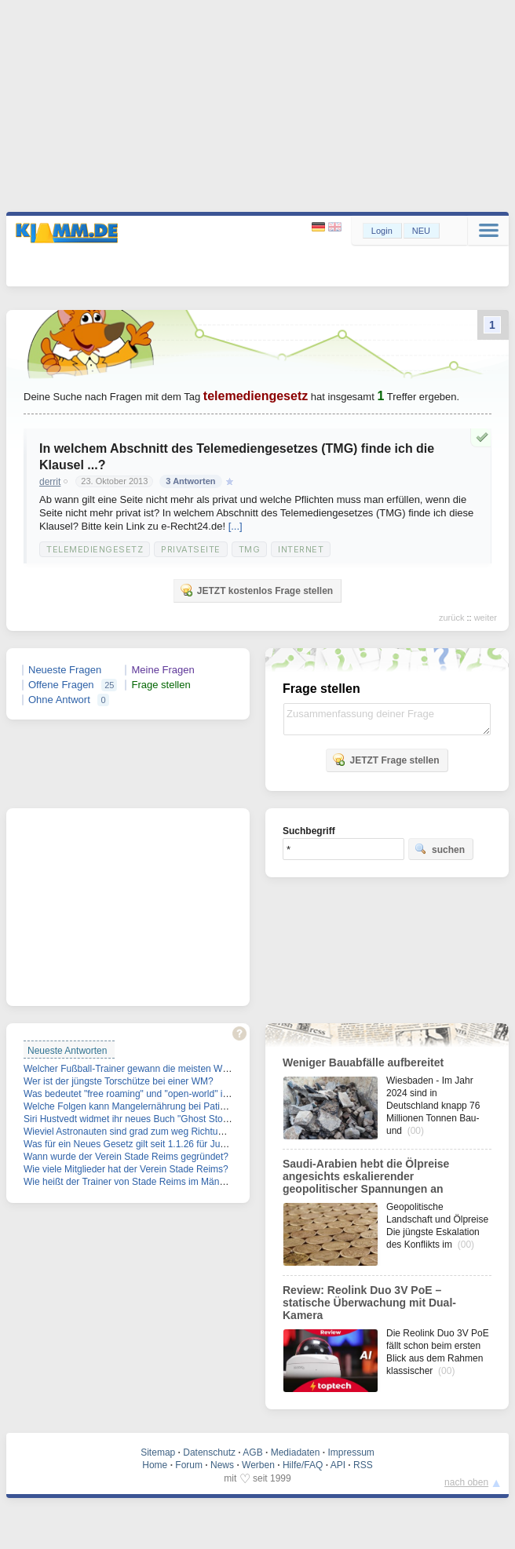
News (222, 1465)
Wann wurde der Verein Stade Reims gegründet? (126, 1156)
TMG (250, 549)
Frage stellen (160, 685)
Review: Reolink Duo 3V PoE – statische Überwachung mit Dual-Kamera (369, 1302)
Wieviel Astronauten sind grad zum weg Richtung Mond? (142, 1131)
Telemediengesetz (94, 549)
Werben (258, 1465)
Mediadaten (295, 1452)
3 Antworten (190, 481)
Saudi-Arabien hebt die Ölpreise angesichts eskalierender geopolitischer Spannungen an (366, 1176)
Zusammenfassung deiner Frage (387, 719)
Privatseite (191, 549)
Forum (189, 1465)
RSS (363, 1465)
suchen (440, 849)
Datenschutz (209, 1452)
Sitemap (158, 1452)
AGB (252, 1452)
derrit (49, 482)
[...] (235, 526)
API (338, 1465)
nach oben (466, 1482)
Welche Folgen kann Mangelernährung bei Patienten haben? (150, 1106)
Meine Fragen (162, 670)
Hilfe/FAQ (303, 1465)
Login (382, 230)
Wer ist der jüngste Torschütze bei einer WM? (119, 1081)
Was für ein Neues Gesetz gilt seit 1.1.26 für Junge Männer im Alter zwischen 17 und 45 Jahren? (225, 1144)
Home (154, 1465)
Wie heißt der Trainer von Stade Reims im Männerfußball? (145, 1181)
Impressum (350, 1452)
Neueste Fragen (64, 670)
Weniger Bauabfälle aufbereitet (363, 1062)
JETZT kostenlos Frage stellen (256, 590)
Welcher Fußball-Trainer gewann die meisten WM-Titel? (140, 1068)
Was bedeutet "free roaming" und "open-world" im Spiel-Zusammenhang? (177, 1093)
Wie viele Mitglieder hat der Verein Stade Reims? (126, 1169)
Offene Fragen (61, 685)
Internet (300, 549)
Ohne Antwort (59, 699)
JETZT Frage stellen (385, 759)
